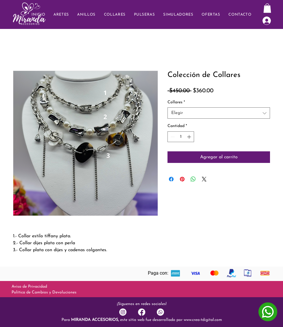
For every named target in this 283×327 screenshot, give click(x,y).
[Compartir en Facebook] (171, 179)
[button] (240, 14)
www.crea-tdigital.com (203, 320)
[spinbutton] (181, 137)
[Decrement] (172, 137)
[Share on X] (204, 179)
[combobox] (218, 113)
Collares (176, 102)
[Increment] (189, 137)
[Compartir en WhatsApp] (193, 179)
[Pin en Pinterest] (182, 179)
